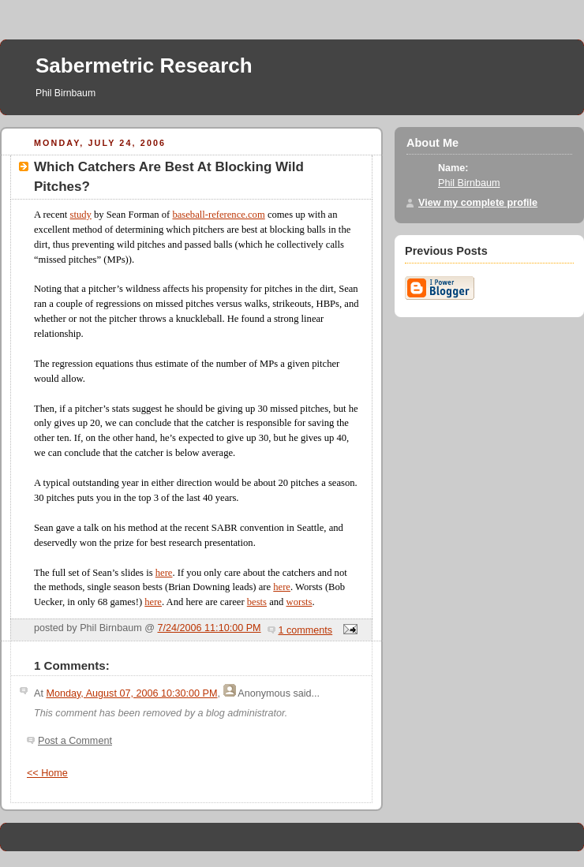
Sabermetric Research (144, 65)
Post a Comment (75, 740)
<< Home (47, 773)
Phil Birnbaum (469, 183)
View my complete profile (477, 202)
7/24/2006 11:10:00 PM (209, 627)
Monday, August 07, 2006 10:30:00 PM (131, 693)
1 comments (306, 630)
